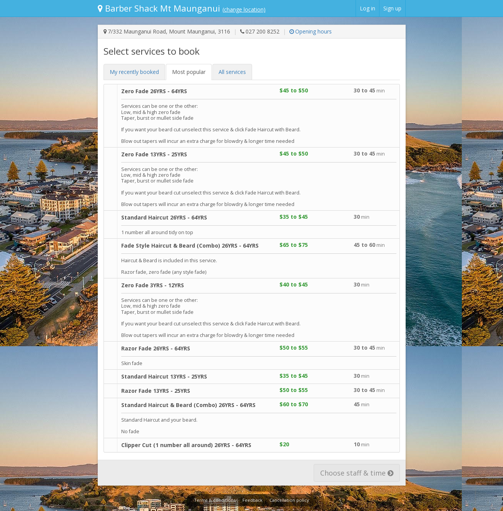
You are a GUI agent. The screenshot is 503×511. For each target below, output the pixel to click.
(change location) (244, 9)
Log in (367, 8)
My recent (134, 71)
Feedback (252, 500)
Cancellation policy (289, 500)
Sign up (392, 8)
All (232, 71)
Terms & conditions (215, 500)
